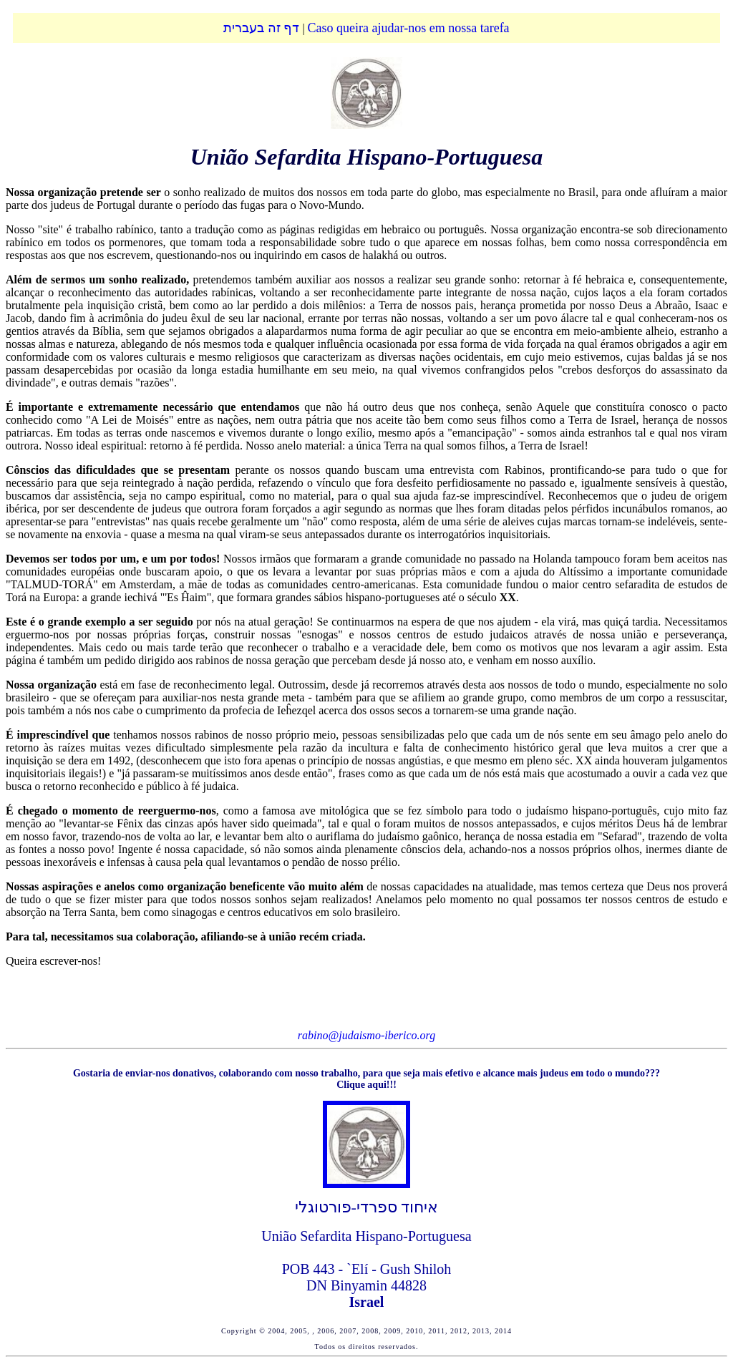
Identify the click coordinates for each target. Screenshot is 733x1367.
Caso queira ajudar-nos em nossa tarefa (409, 28)
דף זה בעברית (261, 28)
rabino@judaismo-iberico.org (366, 1035)
